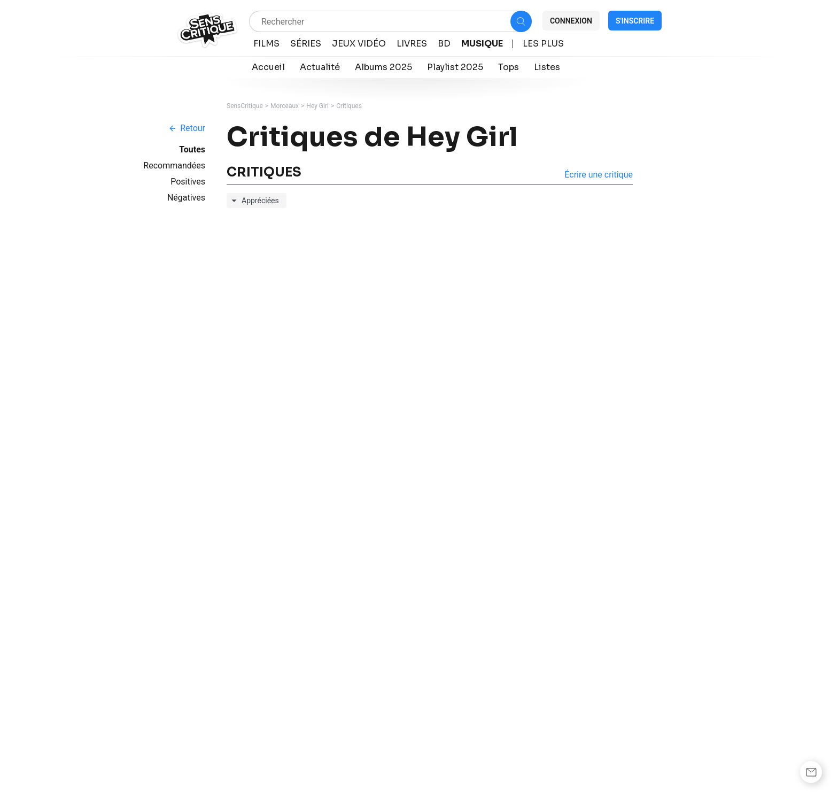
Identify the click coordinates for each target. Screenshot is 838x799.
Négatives (186, 198)
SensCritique (245, 106)
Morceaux (284, 106)
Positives (187, 181)
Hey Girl (317, 106)
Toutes (192, 149)
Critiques (349, 106)
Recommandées (174, 165)
